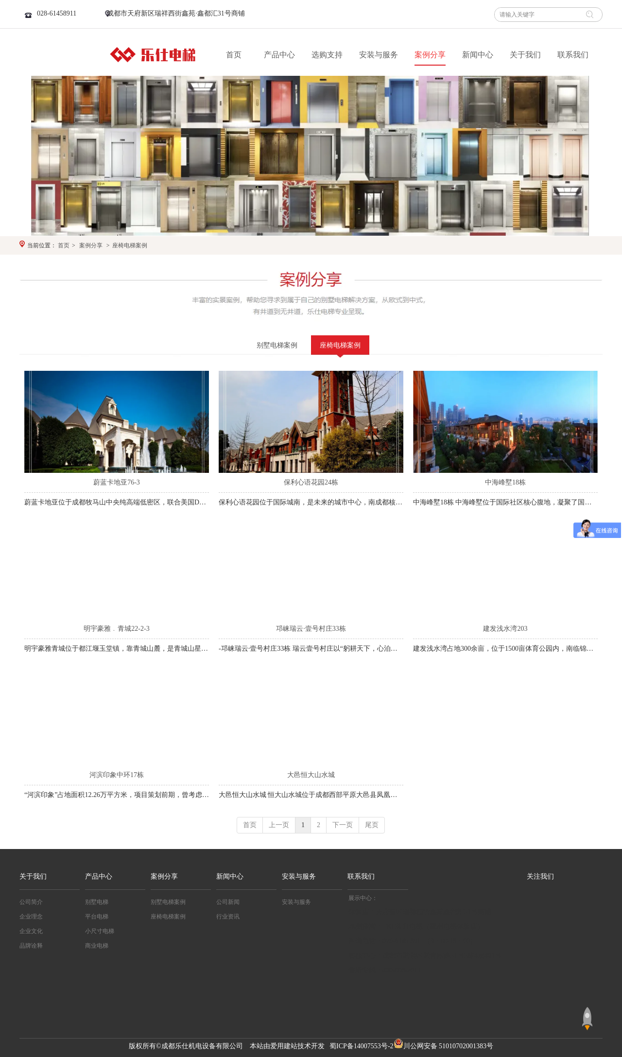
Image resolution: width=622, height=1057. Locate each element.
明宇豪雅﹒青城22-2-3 (116, 628)
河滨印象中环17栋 (116, 775)
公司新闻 (228, 902)
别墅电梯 (96, 902)
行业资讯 (228, 916)
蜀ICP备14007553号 (358, 1046)
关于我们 (33, 876)
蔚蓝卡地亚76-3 (116, 482)
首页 (63, 245)
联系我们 (361, 876)
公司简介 (31, 902)
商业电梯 (96, 945)
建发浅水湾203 (505, 628)
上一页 (279, 825)
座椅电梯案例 (129, 245)
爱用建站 (283, 1046)
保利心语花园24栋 (311, 482)
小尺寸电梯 (99, 931)
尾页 (372, 825)
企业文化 (31, 931)
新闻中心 (229, 876)
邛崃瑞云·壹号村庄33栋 (311, 628)
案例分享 (91, 245)
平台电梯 (96, 916)
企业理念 (31, 916)
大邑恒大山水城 (311, 775)
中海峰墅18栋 (505, 482)
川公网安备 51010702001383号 (448, 1046)
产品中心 (98, 876)
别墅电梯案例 (168, 902)
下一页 (342, 825)
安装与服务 (299, 876)
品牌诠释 (31, 945)
